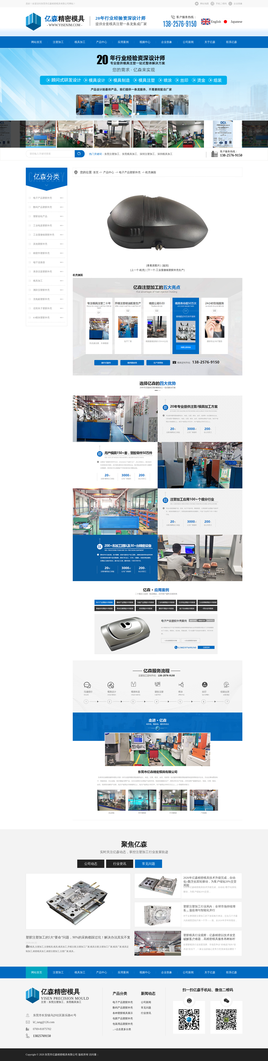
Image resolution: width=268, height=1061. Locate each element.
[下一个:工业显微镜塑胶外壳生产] (165, 270)
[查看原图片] (153, 265)
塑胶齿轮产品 (40, 216)
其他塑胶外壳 (40, 244)
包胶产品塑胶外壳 (123, 1018)
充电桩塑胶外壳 (41, 299)
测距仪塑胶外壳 (41, 290)
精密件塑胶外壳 (41, 253)
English (211, 21)
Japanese (231, 21)
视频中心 (145, 42)
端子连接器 (39, 262)
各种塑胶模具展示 (123, 1013)
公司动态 (90, 864)
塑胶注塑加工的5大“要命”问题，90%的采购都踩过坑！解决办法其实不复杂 (78, 942)
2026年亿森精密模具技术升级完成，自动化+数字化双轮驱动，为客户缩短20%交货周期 (209, 881)
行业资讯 (119, 864)
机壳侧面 (150, 172)
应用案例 (123, 42)
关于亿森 (209, 42)
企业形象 (238, 3)
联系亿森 (231, 42)
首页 (96, 172)
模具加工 (80, 42)
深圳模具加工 (165, 154)
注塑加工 (58, 42)
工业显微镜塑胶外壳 (43, 234)
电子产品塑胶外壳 (42, 198)
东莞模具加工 (129, 154)
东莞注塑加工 (111, 154)
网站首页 (36, 42)
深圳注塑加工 (147, 154)
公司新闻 (188, 42)
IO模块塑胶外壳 (41, 317)
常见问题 (148, 864)
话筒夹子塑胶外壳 (42, 308)
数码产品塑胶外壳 (42, 207)
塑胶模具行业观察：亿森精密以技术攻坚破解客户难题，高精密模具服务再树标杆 (209, 937)
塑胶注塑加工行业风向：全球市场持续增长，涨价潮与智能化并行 (209, 908)
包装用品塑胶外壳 (123, 1024)
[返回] (165, 265)
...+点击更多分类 (122, 1029)
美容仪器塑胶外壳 (42, 271)
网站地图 (204, 3)
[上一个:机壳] (137, 270)
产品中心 (101, 42)
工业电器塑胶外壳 (42, 225)
